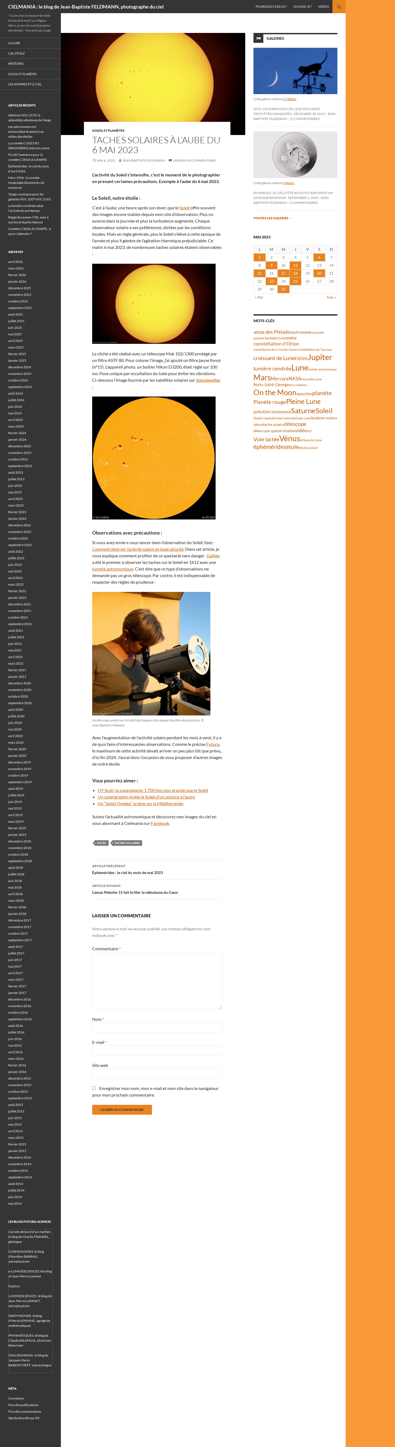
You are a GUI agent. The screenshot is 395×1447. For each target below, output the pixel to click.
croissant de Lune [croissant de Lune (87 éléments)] (274, 358)
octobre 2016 (18, 1012)
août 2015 (15, 1105)
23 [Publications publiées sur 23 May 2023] (271, 281)
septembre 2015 (20, 1098)
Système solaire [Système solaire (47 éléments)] (324, 417)
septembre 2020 (20, 703)
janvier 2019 (17, 835)
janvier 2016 (17, 1072)
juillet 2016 (16, 1032)
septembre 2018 (20, 861)
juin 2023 (15, 486)
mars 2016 (16, 1059)
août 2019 (15, 788)
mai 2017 (15, 966)
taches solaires (127, 843)
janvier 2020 (17, 756)
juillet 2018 (16, 874)
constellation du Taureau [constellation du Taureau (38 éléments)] (314, 349)
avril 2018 (15, 894)
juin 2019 (15, 802)
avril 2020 (15, 736)
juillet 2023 (16, 479)
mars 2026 (16, 268)
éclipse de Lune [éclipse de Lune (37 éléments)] (311, 440)
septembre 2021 (20, 624)
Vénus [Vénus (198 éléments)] (289, 438)
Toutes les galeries (272, 218)
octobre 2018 (18, 854)
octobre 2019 (18, 775)
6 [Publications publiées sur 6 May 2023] (319, 257)
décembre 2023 (19, 446)
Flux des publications (23, 1405)
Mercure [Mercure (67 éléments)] (280, 378)
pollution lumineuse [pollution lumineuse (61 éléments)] (272, 411)
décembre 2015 (19, 1078)
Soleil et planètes (108, 130)
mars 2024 (16, 426)
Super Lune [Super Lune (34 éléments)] (303, 418)
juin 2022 (15, 565)
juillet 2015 (16, 1111)
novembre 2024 (19, 374)
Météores (16, 63)
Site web (100, 1065)
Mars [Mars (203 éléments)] (262, 377)
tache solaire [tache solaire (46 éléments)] (273, 424)
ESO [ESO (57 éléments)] (299, 358)
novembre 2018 (19, 848)
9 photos (288, 183)
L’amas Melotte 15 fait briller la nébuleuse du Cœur (157, 889)
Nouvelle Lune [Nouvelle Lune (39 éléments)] (311, 379)
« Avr (259, 297)
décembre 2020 (19, 683)
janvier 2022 (17, 597)
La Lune (14, 43)
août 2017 (15, 947)
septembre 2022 (20, 545)
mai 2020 (15, 729)
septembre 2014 (20, 1177)
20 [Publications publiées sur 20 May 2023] (319, 273)
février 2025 (17, 354)
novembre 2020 (19, 690)
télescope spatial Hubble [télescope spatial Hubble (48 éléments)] (274, 430)
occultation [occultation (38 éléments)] (299, 385)
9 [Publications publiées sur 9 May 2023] (271, 265)
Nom (98, 1019)
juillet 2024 (16, 400)
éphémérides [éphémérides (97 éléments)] (269, 446)
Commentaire (106, 948)
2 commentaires (303, 203)
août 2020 (15, 709)
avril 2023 (15, 499)
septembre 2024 (20, 387)
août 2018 (15, 868)
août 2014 (15, 1184)
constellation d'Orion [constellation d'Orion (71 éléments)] (276, 344)
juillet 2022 (16, 558)
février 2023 (17, 512)
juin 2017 (15, 960)
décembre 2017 (19, 920)
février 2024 (17, 433)
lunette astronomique (112, 568)
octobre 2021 (18, 617)
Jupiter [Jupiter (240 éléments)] (320, 357)
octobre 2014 (18, 1170)
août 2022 (15, 551)
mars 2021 (16, 663)
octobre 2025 (18, 301)
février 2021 (17, 670)
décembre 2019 (19, 762)
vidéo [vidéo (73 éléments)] (301, 430)
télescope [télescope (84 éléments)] (295, 424)
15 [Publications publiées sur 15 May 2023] (259, 273)
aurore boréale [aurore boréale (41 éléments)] (264, 338)
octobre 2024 (18, 380)
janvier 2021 (17, 677)
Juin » (331, 297)
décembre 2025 (19, 288)
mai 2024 (15, 413)
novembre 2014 (19, 1164)
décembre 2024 (19, 367)
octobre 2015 (18, 1091)
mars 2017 (16, 979)
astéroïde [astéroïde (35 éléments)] (317, 332)
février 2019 (17, 828)
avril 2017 (15, 973)
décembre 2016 (19, 999)
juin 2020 (15, 723)
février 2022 (17, 591)
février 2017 (17, 986)
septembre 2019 (20, 782)
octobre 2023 (18, 459)
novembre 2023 (19, 453)
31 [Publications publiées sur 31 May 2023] (283, 289)
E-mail (99, 1042)
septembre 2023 (20, 466)
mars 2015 (16, 1138)
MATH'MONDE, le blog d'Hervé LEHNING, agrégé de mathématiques (29, 1321)
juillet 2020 (16, 716)
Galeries (275, 38)
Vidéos (323, 6)
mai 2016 (15, 1045)
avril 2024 (15, 420)
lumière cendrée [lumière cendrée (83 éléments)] (272, 368)
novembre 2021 (19, 611)
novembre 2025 (19, 295)
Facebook (160, 823)
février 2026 (17, 275)
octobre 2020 (18, 696)
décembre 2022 (19, 525)
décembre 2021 (19, 604)
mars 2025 (16, 347)
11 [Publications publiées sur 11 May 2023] (295, 265)
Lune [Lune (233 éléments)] (299, 367)
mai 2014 (15, 1203)
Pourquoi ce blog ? (271, 6)
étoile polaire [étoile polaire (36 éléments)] (308, 447)
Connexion (16, 1398)
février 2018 (17, 907)
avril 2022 (15, 578)
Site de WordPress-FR (24, 1418)
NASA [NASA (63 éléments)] (295, 378)
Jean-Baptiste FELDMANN (143, 160)
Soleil (184, 207)
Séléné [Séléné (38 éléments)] (258, 425)
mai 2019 (15, 808)
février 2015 (17, 1144)
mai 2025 (15, 334)
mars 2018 (16, 900)
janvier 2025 (17, 360)
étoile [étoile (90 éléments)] (292, 446)
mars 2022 (16, 584)
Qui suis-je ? (303, 6)
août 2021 (15, 630)
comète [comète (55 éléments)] (290, 337)
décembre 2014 (19, 1157)
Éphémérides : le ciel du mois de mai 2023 (157, 869)
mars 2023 (16, 505)
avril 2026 (15, 262)
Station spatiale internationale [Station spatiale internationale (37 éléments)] (274, 418)
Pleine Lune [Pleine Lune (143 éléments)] (303, 401)
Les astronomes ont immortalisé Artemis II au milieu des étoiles (26, 132)
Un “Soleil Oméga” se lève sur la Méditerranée (140, 803)
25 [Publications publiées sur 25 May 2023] (295, 281)
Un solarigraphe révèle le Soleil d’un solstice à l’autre (146, 796)
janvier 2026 (17, 281)
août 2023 (15, 472)
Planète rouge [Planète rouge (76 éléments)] (269, 402)
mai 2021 (15, 650)
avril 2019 (15, 815)
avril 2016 (15, 1052)
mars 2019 (16, 821)
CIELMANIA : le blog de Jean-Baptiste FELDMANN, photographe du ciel (86, 7)
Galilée (213, 555)
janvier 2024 (17, 439)
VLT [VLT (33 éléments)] (309, 431)
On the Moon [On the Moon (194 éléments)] (274, 392)
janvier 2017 (17, 993)
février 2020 (17, 749)
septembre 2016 (20, 1019)
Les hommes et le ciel (25, 84)
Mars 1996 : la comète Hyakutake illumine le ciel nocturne (26, 183)
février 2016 (17, 1065)
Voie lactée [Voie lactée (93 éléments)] (266, 439)
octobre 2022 (18, 538)
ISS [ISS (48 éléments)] (305, 358)
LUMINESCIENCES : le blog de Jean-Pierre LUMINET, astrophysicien (30, 1301)
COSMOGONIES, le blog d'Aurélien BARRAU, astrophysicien (26, 1256)
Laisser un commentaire (194, 160)
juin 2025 (15, 327)
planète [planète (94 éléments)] (322, 393)
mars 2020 (16, 742)
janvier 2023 (17, 518)
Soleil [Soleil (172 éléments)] (324, 410)
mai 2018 (15, 887)
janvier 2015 (17, 1151)
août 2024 (15, 393)
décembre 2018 (19, 841)
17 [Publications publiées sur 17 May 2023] (283, 273)
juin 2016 (15, 1039)
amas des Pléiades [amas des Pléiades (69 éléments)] (272, 332)
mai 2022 (15, 571)
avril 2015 (15, 1131)
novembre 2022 (19, 532)
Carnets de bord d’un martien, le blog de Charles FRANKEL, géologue (30, 1237)
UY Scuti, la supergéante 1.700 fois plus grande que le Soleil (153, 790)
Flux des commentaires (24, 1411)
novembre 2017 (19, 927)
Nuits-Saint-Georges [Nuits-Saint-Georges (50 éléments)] (272, 384)
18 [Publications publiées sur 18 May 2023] (295, 273)
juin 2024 (15, 406)
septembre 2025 (20, 308)
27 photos (289, 99)
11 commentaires (304, 119)
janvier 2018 (17, 914)
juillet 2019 (16, 795)
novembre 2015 (19, 1085)
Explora (14, 1286)
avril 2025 (15, 341)
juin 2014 (15, 1197)
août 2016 (15, 1026)
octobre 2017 (18, 933)
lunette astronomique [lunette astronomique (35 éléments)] (322, 369)
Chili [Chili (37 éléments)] (279, 338)
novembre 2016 (19, 1006)
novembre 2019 (19, 769)
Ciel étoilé (16, 53)
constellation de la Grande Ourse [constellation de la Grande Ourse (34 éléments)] (275, 349)
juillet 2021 (16, 637)
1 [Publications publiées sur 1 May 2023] (259, 257)
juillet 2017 (16, 953)
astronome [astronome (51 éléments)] (301, 332)
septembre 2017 (20, 940)
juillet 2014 (16, 1190)
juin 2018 (15, 881)
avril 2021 (15, 657)
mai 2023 (15, 492)
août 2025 (15, 314)
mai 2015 (15, 1124)
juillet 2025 (16, 321)
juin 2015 (15, 1118)
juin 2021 (15, 644)
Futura (212, 744)
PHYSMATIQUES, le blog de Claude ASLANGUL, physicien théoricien (30, 1340)
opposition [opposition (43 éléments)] (304, 394)
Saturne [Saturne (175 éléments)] (303, 410)
